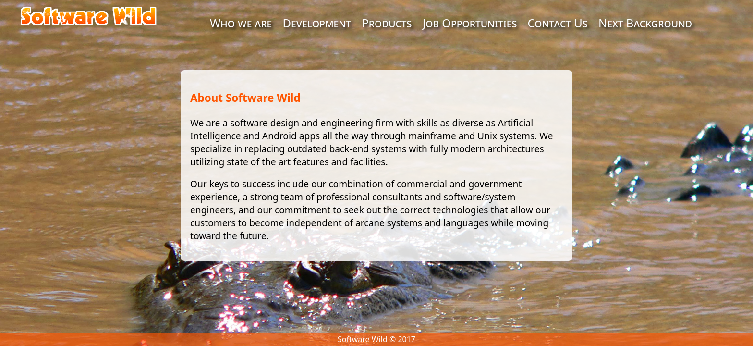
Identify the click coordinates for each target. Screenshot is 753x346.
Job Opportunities (470, 23)
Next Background (645, 23)
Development (317, 23)
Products (387, 23)
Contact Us (558, 23)
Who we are (241, 23)
